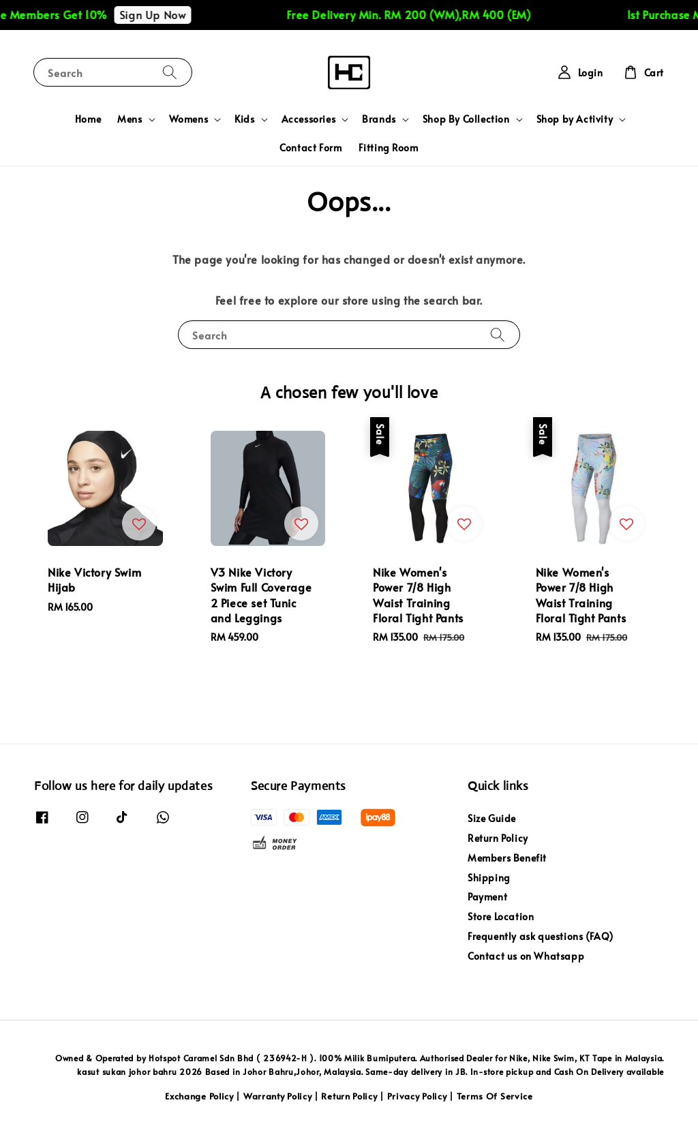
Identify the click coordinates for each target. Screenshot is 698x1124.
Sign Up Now (167, 14)
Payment (487, 896)
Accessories (309, 119)
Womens (189, 119)
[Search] (170, 72)
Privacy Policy (417, 1096)
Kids (244, 119)
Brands (379, 119)
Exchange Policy (199, 1096)
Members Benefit (507, 857)
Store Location (501, 916)
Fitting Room (389, 147)
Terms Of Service (495, 1096)
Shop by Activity (574, 119)
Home (88, 118)
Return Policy (498, 838)
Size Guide (492, 818)
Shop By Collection (466, 119)
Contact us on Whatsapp (526, 956)
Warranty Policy (277, 1096)
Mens (129, 119)
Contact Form (310, 147)
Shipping (489, 877)
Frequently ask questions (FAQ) (540, 936)
